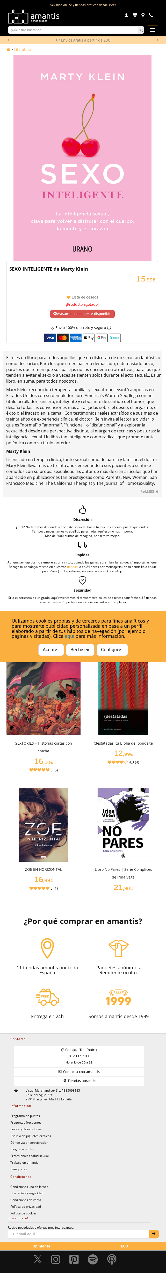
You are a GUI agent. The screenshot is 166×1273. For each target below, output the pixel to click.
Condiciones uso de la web (29, 1187)
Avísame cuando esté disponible (82, 314)
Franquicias (18, 1169)
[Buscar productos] (73, 30)
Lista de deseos (82, 297)
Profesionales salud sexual (29, 1156)
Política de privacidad (25, 1206)
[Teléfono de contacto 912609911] (151, 15)
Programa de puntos (25, 1116)
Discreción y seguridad (26, 1193)
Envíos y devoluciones (26, 1129)
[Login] (126, 15)
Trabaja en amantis (24, 1162)
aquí (69, 636)
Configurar (112, 650)
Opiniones (41, 1246)
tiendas (72, 567)
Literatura (22, 49)
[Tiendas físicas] (143, 15)
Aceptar (51, 650)
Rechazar (80, 650)
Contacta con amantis (79, 1072)
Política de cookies (23, 1213)
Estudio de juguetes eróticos (30, 1136)
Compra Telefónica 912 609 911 (79, 1056)
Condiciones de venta (25, 1200)
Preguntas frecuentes (25, 1122)
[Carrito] (135, 15)
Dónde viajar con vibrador (29, 1142)
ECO (124, 1246)
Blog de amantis (22, 1149)
